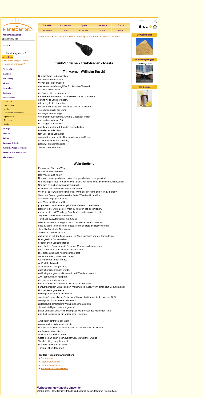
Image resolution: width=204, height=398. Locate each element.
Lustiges (6, 128)
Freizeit (6, 133)
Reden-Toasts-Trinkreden (107, 36)
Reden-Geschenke (50, 365)
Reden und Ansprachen (14, 113)
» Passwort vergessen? (13, 64)
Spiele (84, 25)
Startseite (47, 25)
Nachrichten (8, 69)
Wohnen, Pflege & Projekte (15, 148)
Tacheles (7, 120)
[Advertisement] (79, 8)
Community (65, 25)
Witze (120, 30)
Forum (121, 25)
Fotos (102, 30)
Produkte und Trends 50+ (14, 152)
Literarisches (9, 97)
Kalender (7, 74)
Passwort (6, 45)
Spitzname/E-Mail (10, 39)
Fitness (6, 83)
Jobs (65, 30)
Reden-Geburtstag (50, 361)
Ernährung (8, 78)
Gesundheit (8, 88)
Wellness (7, 93)
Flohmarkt (84, 30)
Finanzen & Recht (11, 143)
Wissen (6, 138)
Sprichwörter (9, 116)
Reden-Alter (47, 358)
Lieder (6, 109)
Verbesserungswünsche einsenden (59, 387)
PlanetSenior (8, 157)
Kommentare (9, 105)
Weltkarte (102, 25)
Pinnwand (47, 30)
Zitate (6, 124)
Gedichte (8, 101)
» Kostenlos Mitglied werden (16, 60)
